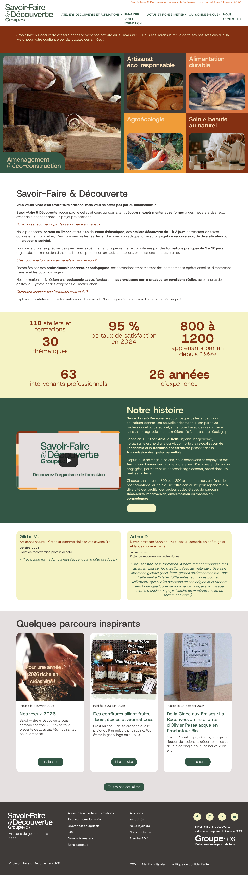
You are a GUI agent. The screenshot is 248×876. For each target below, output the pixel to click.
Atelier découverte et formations (91, 813)
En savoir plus (141, 508)
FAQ (71, 833)
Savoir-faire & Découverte (33, 863)
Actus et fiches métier (165, 15)
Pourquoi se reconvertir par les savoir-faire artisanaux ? (59, 224)
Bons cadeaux (78, 846)
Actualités (137, 820)
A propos (136, 813)
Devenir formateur (80, 840)
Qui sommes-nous (203, 15)
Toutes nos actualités (124, 787)
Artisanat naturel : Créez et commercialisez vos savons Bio (65, 541)
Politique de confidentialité (190, 865)
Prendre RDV (139, 840)
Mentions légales (154, 865)
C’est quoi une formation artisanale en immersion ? (56, 260)
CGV (133, 865)
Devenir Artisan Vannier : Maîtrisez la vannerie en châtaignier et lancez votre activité (178, 543)
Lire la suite (50, 761)
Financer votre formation (133, 18)
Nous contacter (232, 16)
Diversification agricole (84, 826)
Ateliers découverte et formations (90, 15)
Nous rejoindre (140, 826)
